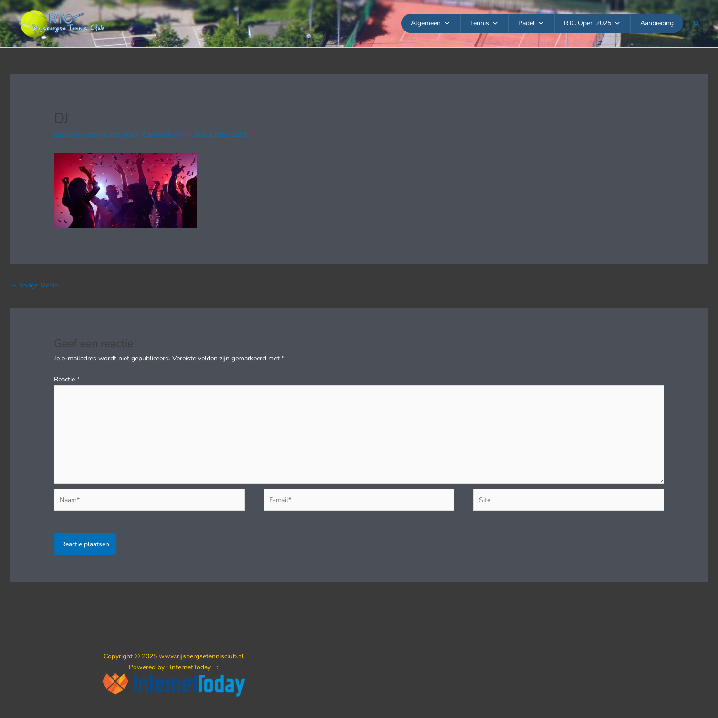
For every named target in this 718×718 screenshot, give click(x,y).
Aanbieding (657, 23)
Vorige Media (34, 285)
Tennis (484, 23)
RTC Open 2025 (592, 23)
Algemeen (430, 23)
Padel (531, 23)
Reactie (67, 379)
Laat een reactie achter (87, 134)
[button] (697, 23)
